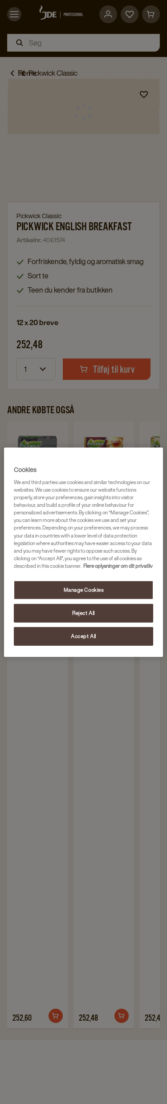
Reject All (83, 613)
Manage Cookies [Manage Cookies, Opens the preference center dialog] (84, 590)
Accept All (83, 636)
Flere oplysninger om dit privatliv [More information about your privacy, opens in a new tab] (118, 566)
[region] (83, 551)
